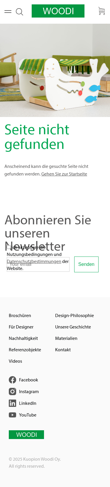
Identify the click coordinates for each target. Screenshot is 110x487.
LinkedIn (27, 403)
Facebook (28, 380)
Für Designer (21, 327)
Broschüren (20, 315)
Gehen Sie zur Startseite (64, 174)
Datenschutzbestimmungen (34, 261)
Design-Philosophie (74, 315)
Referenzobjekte (25, 349)
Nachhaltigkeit (23, 338)
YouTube (27, 415)
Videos (15, 361)
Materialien (66, 338)
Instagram (29, 391)
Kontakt (63, 349)
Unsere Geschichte (73, 327)
